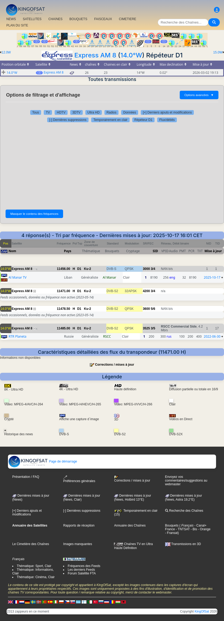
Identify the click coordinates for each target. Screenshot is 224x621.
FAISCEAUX (103, 19)
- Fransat (171, 533)
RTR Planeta (17, 336)
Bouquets (172, 525)
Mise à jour (213, 251)
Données (129, 112)
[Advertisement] (112, 165)
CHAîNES (55, 19)
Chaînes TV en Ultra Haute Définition (133, 546)
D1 (79, 269)
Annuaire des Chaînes (130, 525)
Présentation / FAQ (25, 477)
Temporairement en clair (110, 120)
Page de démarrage (42, 461)
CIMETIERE (127, 19)
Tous (35, 112)
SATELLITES (32, 19)
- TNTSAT (182, 529)
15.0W (217, 52)
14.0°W (131, 55)
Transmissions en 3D (183, 544)
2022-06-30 (212, 336)
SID (155, 251)
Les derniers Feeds (81, 570)
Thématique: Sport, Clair (34, 566)
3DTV (76, 112)
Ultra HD (93, 112)
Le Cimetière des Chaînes (30, 544)
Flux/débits (167, 120)
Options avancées (199, 95)
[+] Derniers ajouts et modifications (167, 112)
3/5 (153, 328)
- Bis (193, 529)
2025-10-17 (212, 277)
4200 (146, 291)
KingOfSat (202, 611)
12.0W (6, 52)
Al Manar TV (17, 277)
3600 (146, 309)
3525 (146, 328)
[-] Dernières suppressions (67, 120)
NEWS (11, 19)
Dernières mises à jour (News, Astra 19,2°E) (183, 498)
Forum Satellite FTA (82, 573)
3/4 (153, 269)
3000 (146, 269)
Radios (111, 112)
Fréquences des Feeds (84, 566)
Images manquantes (77, 544)
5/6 (153, 309)
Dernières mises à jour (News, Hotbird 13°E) (132, 498)
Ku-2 (87, 269)
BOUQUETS (78, 19)
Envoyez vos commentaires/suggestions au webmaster (186, 480)
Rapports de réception (78, 525)
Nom (12, 251)
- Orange (203, 529)
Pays (67, 251)
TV (48, 112)
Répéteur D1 (143, 120)
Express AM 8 (95, 55)
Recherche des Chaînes (184, 511)
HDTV (61, 112)
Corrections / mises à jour (114, 364)
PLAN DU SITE (17, 25)
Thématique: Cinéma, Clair (36, 577)
